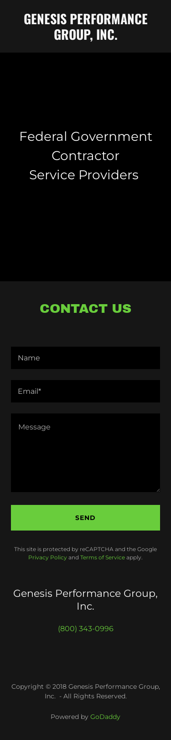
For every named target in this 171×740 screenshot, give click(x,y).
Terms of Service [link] (102, 557)
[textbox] (85, 358)
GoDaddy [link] (105, 717)
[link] (85, 37)
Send (85, 518)
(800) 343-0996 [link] (86, 628)
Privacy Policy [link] (47, 557)
